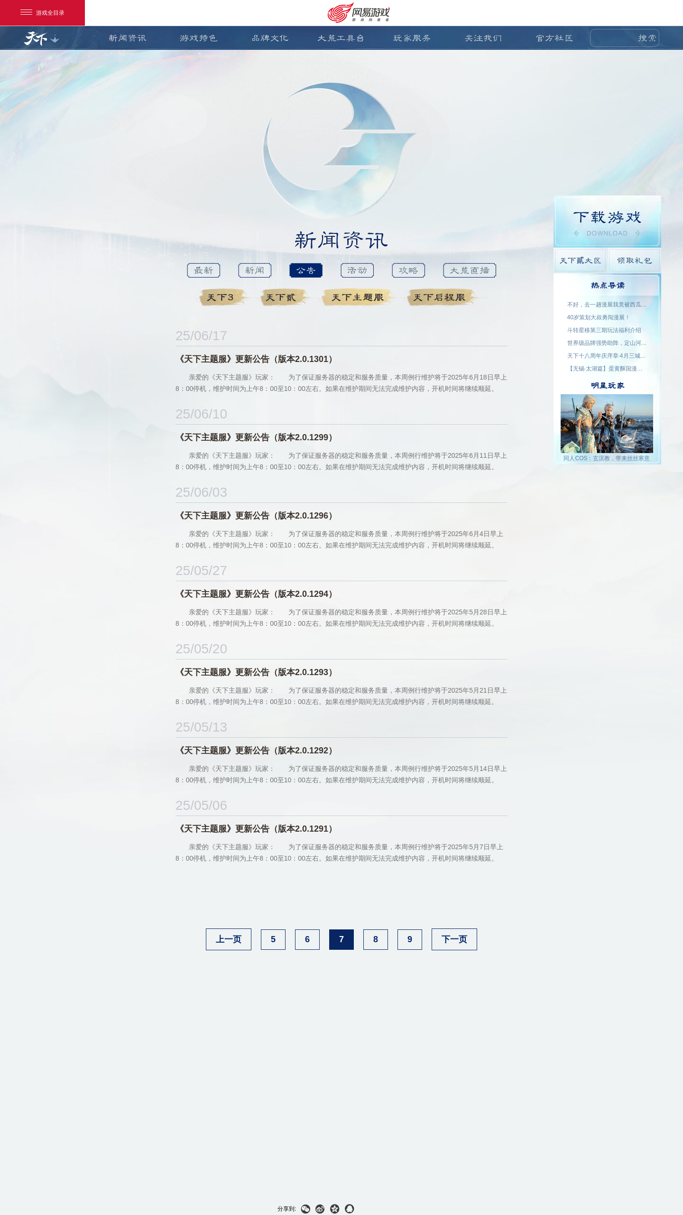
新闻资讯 (128, 38)
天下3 (226, 297)
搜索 (647, 38)
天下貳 (287, 297)
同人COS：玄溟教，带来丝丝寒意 (606, 458)
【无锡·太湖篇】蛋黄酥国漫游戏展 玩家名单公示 (607, 368)
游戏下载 (607, 221)
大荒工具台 (341, 38)
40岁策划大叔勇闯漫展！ (598, 317)
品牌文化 (270, 38)
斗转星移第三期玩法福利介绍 (604, 330)
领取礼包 (634, 260)
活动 (357, 270)
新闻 (255, 270)
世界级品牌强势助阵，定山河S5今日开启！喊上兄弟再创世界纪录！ (607, 343)
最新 (203, 270)
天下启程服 (444, 297)
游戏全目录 (42, 12)
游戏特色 (199, 38)
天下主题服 (360, 297)
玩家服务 (412, 38)
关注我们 (483, 38)
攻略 (408, 270)
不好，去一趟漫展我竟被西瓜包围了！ (607, 304)
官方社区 (554, 38)
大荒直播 (469, 270)
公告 (306, 270)
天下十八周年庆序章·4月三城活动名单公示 (607, 355)
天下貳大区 (580, 260)
